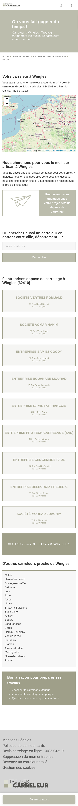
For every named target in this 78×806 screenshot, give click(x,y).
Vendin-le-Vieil (13, 635)
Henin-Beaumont (15, 579)
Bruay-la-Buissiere (16, 607)
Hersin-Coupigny (15, 632)
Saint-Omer (12, 611)
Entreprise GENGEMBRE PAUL (39, 460)
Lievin (8, 603)
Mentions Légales (16, 740)
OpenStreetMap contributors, (54, 151)
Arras (8, 595)
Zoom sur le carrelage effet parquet (33, 694)
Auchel (9, 660)
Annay (8, 615)
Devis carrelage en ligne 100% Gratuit (33, 751)
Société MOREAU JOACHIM (39, 514)
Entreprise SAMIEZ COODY (39, 351)
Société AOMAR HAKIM (39, 324)
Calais (8, 575)
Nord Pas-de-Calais (42, 56)
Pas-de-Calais (59, 56)
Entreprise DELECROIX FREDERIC (39, 487)
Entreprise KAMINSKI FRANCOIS (39, 405)
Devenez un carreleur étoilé (24, 762)
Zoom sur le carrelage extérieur (31, 690)
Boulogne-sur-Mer (16, 583)
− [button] (7, 103)
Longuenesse (13, 623)
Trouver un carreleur (21, 56)
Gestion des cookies (18, 767)
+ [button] (7, 99)
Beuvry (9, 619)
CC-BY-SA (70, 151)
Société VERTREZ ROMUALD (39, 297)
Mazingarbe (12, 652)
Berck (8, 627)
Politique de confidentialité (23, 746)
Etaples (9, 644)
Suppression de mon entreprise (28, 756)
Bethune (10, 587)
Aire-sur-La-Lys (14, 648)
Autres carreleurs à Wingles (39, 544)
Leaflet (29, 151)
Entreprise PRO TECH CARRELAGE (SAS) (39, 432)
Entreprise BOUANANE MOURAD (39, 378)
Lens (8, 591)
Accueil (5, 56)
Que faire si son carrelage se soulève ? (35, 698)
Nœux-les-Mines (15, 656)
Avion (8, 599)
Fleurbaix (10, 640)
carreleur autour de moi (44, 82)
